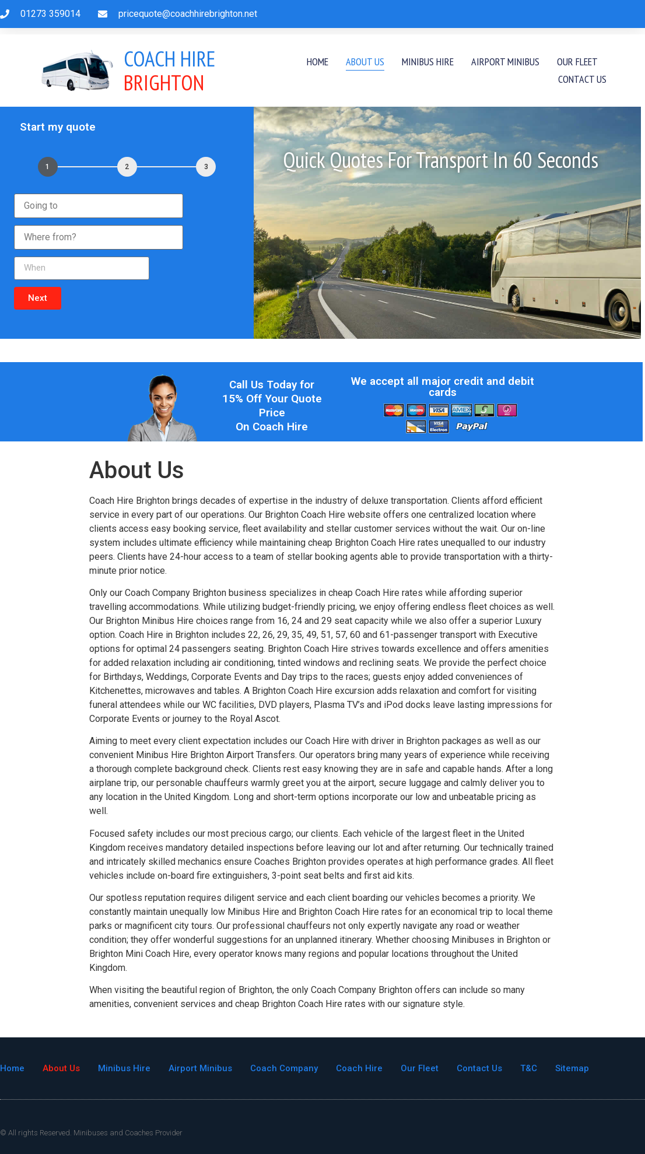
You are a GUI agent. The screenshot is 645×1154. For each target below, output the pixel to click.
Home (317, 61)
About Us (365, 61)
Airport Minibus (505, 61)
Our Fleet (577, 61)
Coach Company (284, 1068)
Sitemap (572, 1068)
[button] (37, 298)
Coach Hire (359, 1068)
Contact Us (582, 79)
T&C (528, 1068)
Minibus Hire (428, 61)
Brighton (170, 70)
